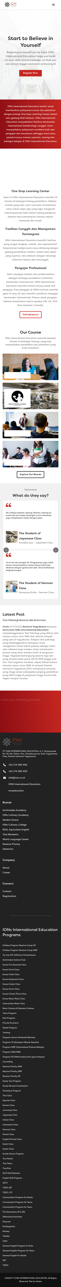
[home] (11, 4)
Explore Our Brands (30, 474)
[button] (53, 4)
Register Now (30, 73)
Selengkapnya (31, 315)
